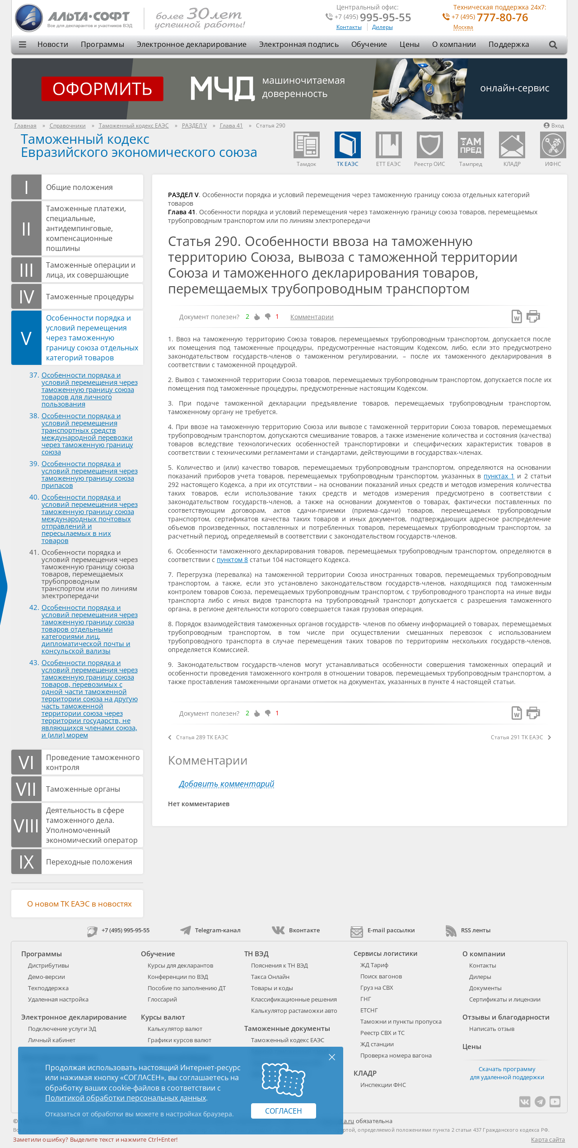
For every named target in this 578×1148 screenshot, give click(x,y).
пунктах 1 (499, 476)
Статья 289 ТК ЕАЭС (198, 737)
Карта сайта (548, 1139)
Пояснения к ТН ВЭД (279, 965)
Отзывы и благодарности (506, 1016)
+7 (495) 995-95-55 (118, 930)
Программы (102, 44)
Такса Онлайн (270, 977)
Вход (554, 125)
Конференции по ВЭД (178, 977)
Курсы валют (163, 1016)
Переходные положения (89, 862)
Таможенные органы (83, 789)
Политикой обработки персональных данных (125, 1098)
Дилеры (382, 27)
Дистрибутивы (48, 965)
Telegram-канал (210, 930)
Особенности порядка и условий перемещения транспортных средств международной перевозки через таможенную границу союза (87, 433)
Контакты (349, 27)
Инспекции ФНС (383, 1085)
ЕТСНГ (369, 1010)
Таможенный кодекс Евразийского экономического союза (139, 145)
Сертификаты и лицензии (505, 999)
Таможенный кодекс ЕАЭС (287, 1040)
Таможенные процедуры (90, 297)
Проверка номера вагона (396, 1055)
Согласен (283, 1111)
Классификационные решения (294, 999)
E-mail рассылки (382, 930)
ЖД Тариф (374, 965)
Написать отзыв (491, 1029)
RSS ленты (468, 930)
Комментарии (312, 316)
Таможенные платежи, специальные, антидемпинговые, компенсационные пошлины (86, 228)
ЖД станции (377, 1044)
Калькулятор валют (175, 1029)
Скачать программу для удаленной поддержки (507, 1073)
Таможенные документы (287, 1028)
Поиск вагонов (381, 976)
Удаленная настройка (58, 999)
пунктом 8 (232, 559)
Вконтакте (295, 930)
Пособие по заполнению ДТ (187, 988)
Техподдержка (48, 988)
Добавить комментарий (226, 784)
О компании (454, 44)
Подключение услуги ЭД (62, 1029)
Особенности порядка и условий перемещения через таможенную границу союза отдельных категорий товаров (92, 338)
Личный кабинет (51, 1040)
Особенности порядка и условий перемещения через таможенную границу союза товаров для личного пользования (90, 389)
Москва (463, 27)
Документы (485, 988)
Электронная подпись (299, 44)
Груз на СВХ (376, 987)
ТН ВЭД (256, 953)
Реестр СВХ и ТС (382, 1033)
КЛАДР (365, 1072)
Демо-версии (46, 977)
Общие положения (79, 187)
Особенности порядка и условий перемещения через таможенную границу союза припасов (90, 474)
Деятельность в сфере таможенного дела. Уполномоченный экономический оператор (92, 825)
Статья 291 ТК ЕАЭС (521, 737)
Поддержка (509, 44)
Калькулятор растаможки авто (294, 1010)
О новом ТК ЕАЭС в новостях (79, 903)
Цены (410, 44)
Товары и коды (272, 988)
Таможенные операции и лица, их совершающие (90, 270)
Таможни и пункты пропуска (401, 1021)
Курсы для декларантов (180, 965)
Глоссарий (162, 999)
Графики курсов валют (179, 1040)
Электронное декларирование (192, 44)
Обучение (369, 44)
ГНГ (365, 999)
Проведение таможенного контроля (93, 762)
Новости (52, 44)
